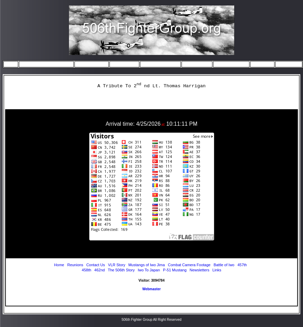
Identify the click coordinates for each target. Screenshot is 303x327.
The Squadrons (90, 64)
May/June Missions (158, 64)
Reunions (260, 64)
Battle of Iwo (223, 265)
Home (11, 64)
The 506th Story (121, 270)
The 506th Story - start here (44, 64)
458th (86, 270)
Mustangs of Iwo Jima (147, 265)
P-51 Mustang (174, 270)
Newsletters (199, 270)
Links (216, 270)
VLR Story (116, 265)
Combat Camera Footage (189, 265)
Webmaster (151, 289)
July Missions (195, 64)
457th (242, 265)
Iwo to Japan (122, 64)
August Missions (229, 64)
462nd (99, 270)
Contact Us (287, 64)
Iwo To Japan (149, 270)
